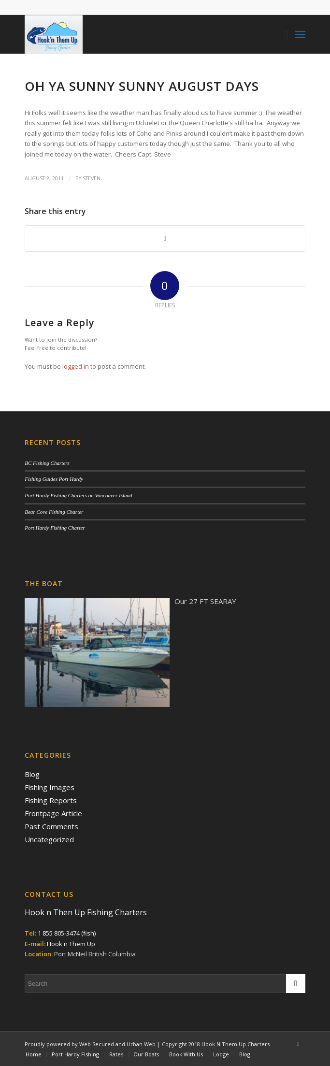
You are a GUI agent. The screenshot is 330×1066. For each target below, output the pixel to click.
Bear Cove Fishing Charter (54, 512)
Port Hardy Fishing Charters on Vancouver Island (78, 495)
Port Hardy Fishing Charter (55, 528)
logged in (75, 366)
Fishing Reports (51, 800)
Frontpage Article (53, 813)
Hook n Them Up (71, 943)
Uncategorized (49, 839)
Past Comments (51, 826)
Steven (91, 178)
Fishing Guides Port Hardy (54, 479)
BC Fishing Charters (47, 463)
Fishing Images (49, 787)
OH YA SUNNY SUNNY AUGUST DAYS (142, 86)
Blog (32, 774)
